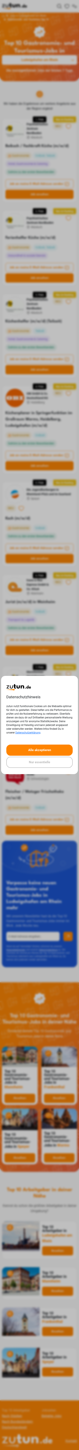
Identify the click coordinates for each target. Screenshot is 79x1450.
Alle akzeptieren (39, 750)
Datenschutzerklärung (27, 732)
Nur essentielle (39, 762)
